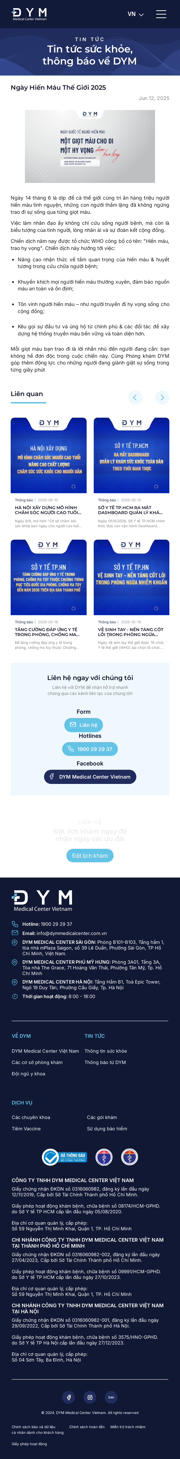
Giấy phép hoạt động (29, 1444)
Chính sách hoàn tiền (87, 1427)
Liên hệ (83, 725)
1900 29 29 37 (90, 749)
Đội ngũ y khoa (28, 1073)
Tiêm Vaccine (26, 1128)
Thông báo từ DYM (105, 1062)
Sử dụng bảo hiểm (107, 1128)
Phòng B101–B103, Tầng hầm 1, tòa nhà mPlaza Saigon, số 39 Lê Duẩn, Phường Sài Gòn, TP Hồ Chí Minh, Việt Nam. (93, 947)
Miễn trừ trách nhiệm (128, 1427)
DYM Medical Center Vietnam (90, 776)
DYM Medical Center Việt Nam (45, 1051)
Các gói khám (102, 1117)
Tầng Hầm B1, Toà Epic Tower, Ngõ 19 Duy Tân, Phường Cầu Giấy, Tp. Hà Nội (91, 984)
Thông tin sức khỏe (105, 1051)
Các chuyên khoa (31, 1117)
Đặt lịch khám (90, 855)
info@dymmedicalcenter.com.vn (72, 933)
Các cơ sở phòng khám (37, 1062)
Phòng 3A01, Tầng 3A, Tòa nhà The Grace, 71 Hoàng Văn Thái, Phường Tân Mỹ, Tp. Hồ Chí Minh (92, 967)
